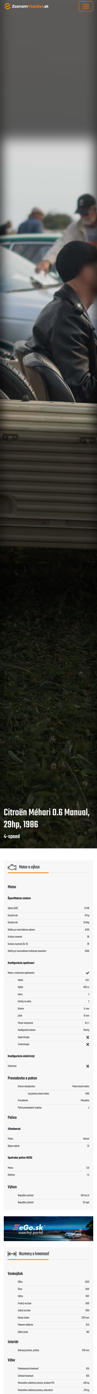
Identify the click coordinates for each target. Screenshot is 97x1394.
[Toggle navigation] (86, 6)
